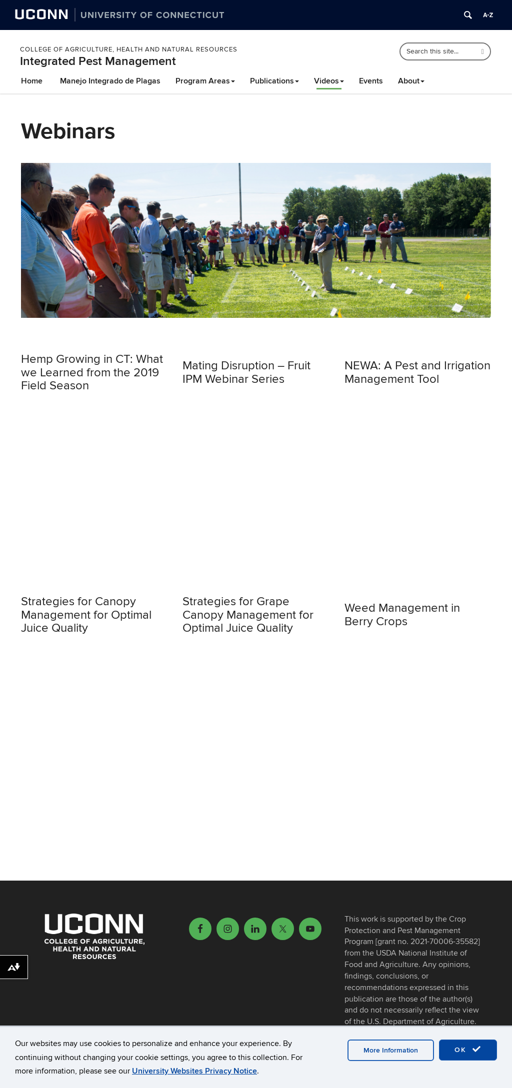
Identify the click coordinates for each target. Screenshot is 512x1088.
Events (371, 81)
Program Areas (205, 81)
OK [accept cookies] (468, 1049)
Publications (274, 81)
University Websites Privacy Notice (194, 1071)
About (411, 81)
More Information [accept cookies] (391, 1050)
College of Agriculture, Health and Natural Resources (129, 49)
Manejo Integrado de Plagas (110, 81)
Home (31, 81)
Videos (329, 81)
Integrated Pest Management (98, 61)
